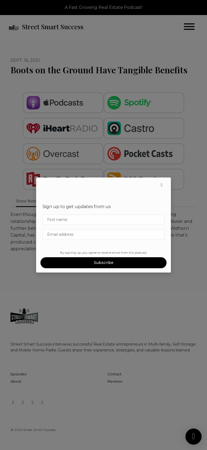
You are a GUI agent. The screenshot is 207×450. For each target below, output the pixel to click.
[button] (161, 185)
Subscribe (103, 262)
